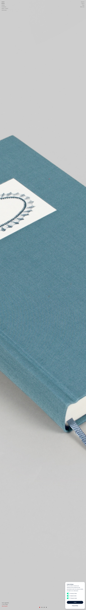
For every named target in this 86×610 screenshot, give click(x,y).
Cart (83, 5)
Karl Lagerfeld (5, 604)
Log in (82, 3)
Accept (75, 602)
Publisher (4, 6)
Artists (3, 5)
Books (3, 3)
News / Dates (5, 8)
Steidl (3, 1)
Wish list (82, 6)
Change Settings (75, 605)
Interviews (4, 10)
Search (82, 1)
